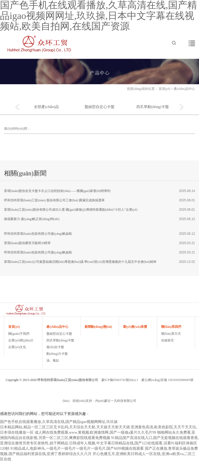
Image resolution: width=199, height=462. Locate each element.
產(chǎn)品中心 (57, 327)
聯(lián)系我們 (171, 327)
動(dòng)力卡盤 (57, 354)
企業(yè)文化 (17, 347)
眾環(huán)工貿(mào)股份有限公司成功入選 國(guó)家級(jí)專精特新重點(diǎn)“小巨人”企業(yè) (70, 209)
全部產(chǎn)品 (46, 107)
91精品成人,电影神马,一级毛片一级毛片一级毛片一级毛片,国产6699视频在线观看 (77, 448)
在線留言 (167, 340)
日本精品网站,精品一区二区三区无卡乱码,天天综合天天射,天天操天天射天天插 (65, 427)
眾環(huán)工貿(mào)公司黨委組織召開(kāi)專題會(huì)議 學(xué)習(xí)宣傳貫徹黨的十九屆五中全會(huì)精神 (80, 262)
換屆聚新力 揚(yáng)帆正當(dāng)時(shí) (31, 219)
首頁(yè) (164, 89)
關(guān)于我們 (18, 334)
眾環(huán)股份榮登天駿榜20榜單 (27, 243)
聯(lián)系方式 (171, 334)
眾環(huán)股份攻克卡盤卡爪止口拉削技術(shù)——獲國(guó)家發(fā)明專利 (57, 191)
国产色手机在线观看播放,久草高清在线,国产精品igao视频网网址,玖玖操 (59, 422)
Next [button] (181, 107)
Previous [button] (17, 107)
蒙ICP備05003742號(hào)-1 (119, 380)
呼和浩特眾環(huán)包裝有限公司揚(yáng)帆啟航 (38, 234)
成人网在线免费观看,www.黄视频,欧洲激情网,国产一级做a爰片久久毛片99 (95, 432)
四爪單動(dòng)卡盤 (152, 107)
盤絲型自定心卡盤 (99, 107)
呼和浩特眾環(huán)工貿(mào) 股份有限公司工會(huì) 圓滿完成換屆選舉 (54, 200)
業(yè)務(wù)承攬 (135, 327)
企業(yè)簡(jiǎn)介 (21, 340)
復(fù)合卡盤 (55, 347)
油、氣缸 (52, 360)
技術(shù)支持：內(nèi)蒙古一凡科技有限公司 (104, 401)
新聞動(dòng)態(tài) (98, 327)
